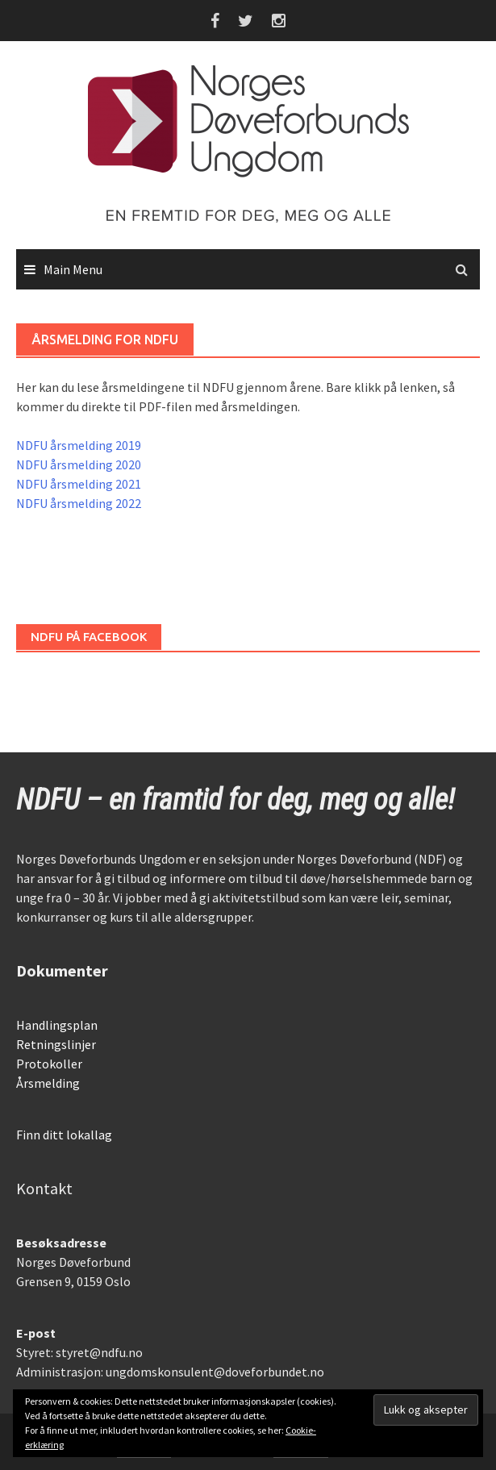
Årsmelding (48, 1083)
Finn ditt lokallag (64, 1134)
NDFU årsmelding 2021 (78, 484)
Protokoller (49, 1064)
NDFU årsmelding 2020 (78, 464)
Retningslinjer (56, 1044)
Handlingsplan (57, 1025)
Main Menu (73, 269)
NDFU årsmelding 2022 (78, 503)
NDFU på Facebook (89, 636)
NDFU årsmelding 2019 (78, 445)
